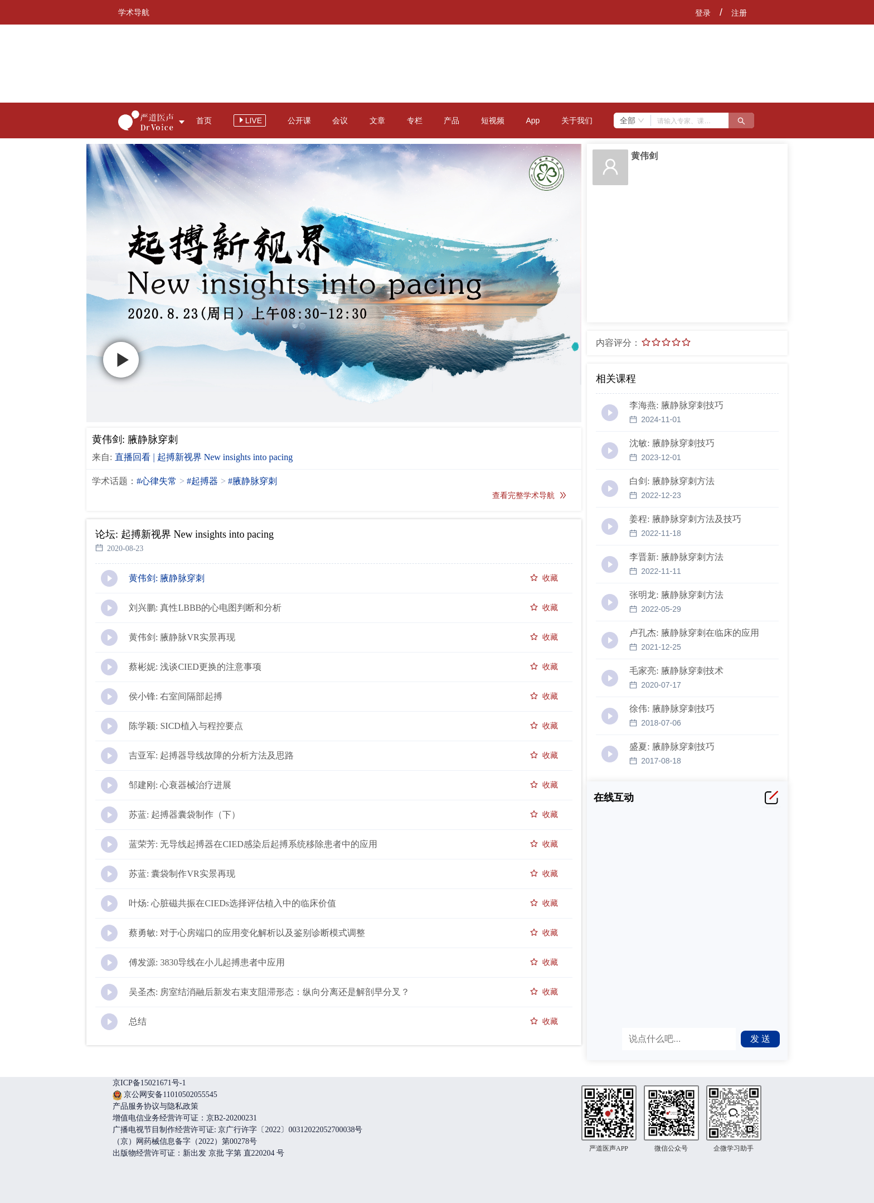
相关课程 (616, 378)
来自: (102, 457)
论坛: (106, 534)
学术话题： (114, 481)
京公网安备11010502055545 (169, 1094)
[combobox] (632, 120)
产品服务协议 (136, 1106)
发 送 (760, 1038)
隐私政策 (182, 1106)
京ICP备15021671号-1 (149, 1083)
